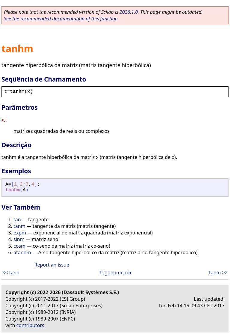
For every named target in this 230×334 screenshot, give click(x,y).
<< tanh (10, 272)
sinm (19, 239)
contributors (30, 325)
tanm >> (218, 272)
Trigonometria (115, 272)
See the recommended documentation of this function (61, 18)
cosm (19, 246)
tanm (19, 226)
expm (19, 232)
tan (17, 219)
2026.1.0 (128, 12)
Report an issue (51, 264)
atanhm (22, 252)
